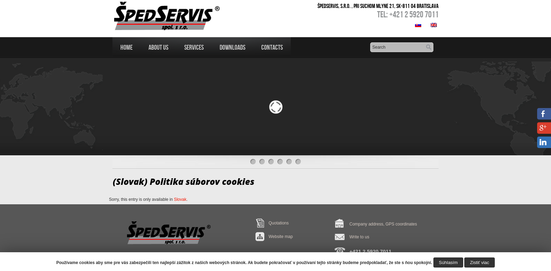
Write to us (359, 237)
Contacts (272, 47)
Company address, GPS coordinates (383, 224)
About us (158, 47)
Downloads (232, 47)
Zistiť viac (479, 262)
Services (194, 47)
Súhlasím (448, 262)
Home (126, 47)
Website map (281, 236)
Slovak (180, 199)
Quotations (279, 223)
